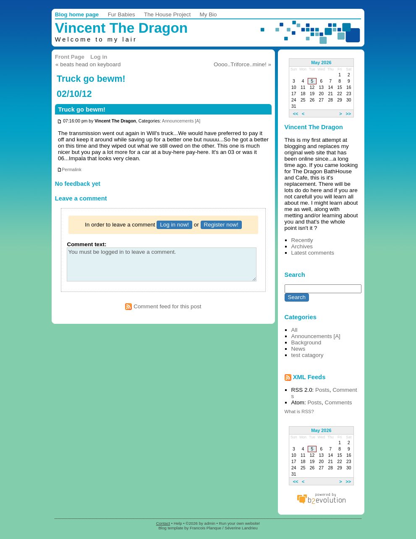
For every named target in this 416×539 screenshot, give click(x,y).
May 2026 (321, 62)
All (294, 330)
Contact (163, 523)
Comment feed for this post (163, 306)
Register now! (221, 224)
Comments (338, 402)
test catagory (307, 355)
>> (348, 113)
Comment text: (86, 244)
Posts (322, 390)
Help (178, 523)
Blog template (170, 528)
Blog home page (77, 14)
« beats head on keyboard (87, 64)
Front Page (69, 57)
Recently (302, 240)
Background (306, 342)
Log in (98, 57)
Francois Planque (205, 528)
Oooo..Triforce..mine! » (242, 64)
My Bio (208, 14)
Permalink (69, 169)
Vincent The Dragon (121, 28)
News (298, 349)
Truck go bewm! (81, 109)
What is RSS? (299, 411)
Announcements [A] (181, 121)
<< (295, 113)
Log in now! (174, 224)
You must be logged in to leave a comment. (161, 264)
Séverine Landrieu (241, 528)
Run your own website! (239, 523)
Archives (302, 246)
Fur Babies (121, 14)
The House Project (167, 14)
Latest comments (312, 253)
